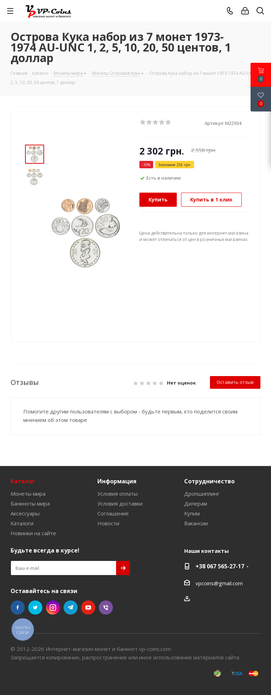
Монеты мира (28, 493)
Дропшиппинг (201, 493)
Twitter (35, 607)
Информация (117, 481)
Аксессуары (25, 513)
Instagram (53, 607)
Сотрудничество (209, 481)
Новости (108, 523)
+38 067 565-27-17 (219, 566)
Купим (192, 513)
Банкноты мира (30, 503)
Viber (106, 607)
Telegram (71, 607)
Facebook (18, 607)
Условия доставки (120, 503)
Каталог (23, 481)
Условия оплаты (117, 493)
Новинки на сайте (33, 533)
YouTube (88, 607)
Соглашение (113, 513)
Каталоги (22, 523)
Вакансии (196, 523)
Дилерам (195, 503)
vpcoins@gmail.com (219, 583)
